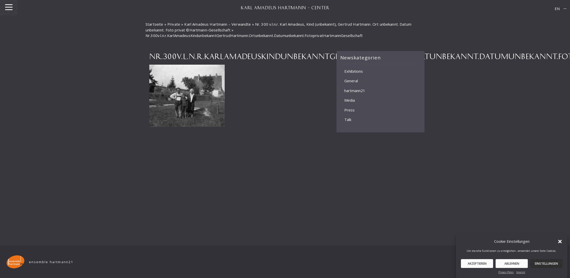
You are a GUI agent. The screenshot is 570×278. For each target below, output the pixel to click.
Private (173, 24)
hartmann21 (354, 90)
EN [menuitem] (557, 8)
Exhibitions (353, 70)
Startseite (154, 24)
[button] (559, 242)
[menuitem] (557, 8)
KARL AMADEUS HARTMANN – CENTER (285, 8)
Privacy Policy (506, 273)
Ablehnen (511, 264)
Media (349, 100)
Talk (347, 119)
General (351, 80)
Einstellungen (546, 264)
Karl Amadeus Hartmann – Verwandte (217, 24)
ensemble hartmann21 (51, 262)
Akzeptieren (477, 264)
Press (349, 109)
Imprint (520, 273)
